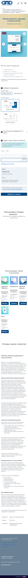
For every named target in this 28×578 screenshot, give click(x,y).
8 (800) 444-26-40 (7, 557)
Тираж (2, 151)
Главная (3, 8)
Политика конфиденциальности (9, 542)
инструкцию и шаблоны (14, 189)
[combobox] (7, 151)
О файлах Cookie (5, 546)
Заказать (5, 303)
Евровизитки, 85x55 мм (4, 287)
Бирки (3, 316)
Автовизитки (14, 286)
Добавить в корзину (14, 194)
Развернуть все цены (7, 164)
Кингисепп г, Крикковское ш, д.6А (10, 562)
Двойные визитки (22, 287)
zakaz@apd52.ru (6, 565)
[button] (21, 3)
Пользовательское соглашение (9, 544)
